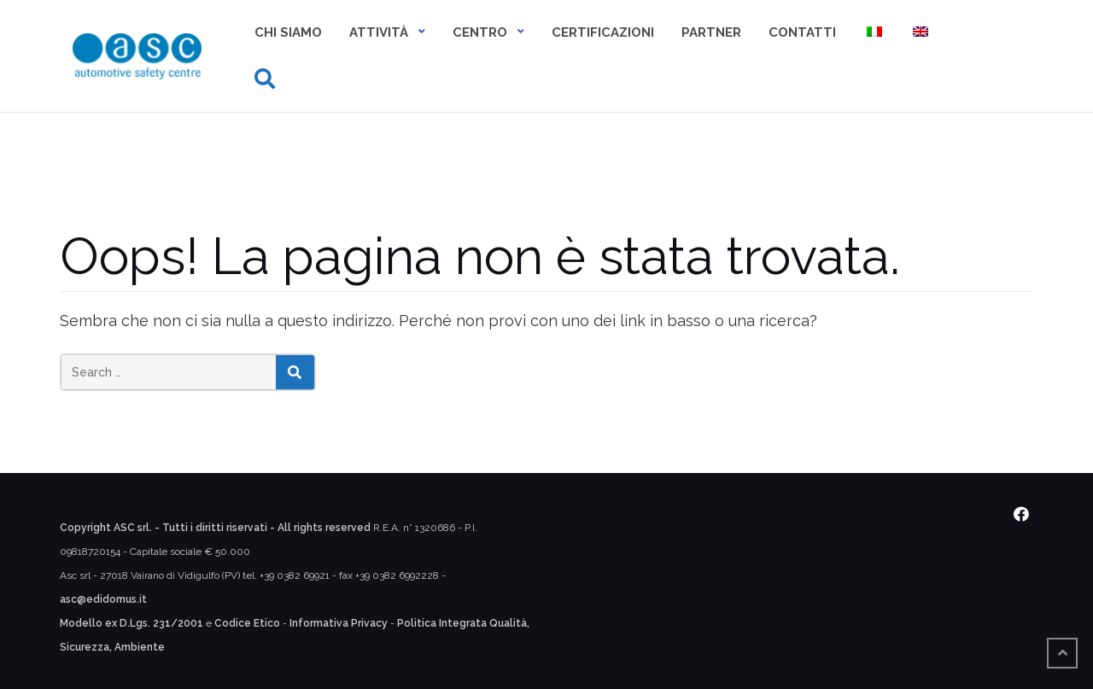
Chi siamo (288, 32)
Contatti (802, 32)
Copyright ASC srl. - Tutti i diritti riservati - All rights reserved (215, 528)
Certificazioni (603, 32)
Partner (711, 32)
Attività (378, 32)
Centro (480, 32)
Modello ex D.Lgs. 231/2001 (131, 623)
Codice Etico (247, 623)
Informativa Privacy (338, 623)
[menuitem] (872, 33)
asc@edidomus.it (103, 599)
